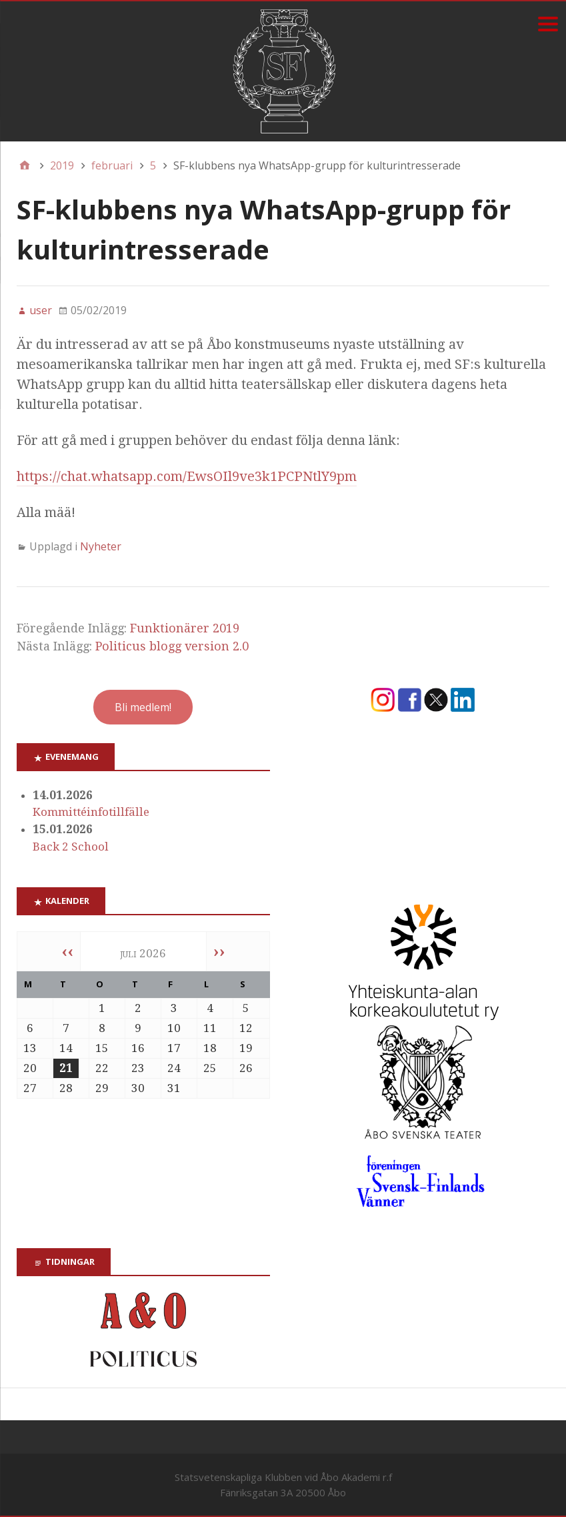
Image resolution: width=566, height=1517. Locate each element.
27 (30, 1088)
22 (102, 1068)
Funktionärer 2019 (184, 628)
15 (102, 1048)
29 (102, 1088)
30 (138, 1088)
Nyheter (100, 546)
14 (66, 1048)
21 (66, 1068)
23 (138, 1068)
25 (210, 1068)
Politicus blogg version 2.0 (172, 646)
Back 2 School (71, 846)
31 (174, 1088)
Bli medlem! (143, 707)
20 (30, 1068)
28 (66, 1088)
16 (138, 1048)
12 (246, 1028)
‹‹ (67, 951)
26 (246, 1068)
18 (210, 1048)
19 (246, 1048)
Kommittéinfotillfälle (91, 812)
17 (174, 1048)
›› (219, 951)
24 (174, 1068)
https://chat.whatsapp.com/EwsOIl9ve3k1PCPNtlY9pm (187, 476)
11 (210, 1028)
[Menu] (547, 23)
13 (30, 1048)
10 (174, 1028)
